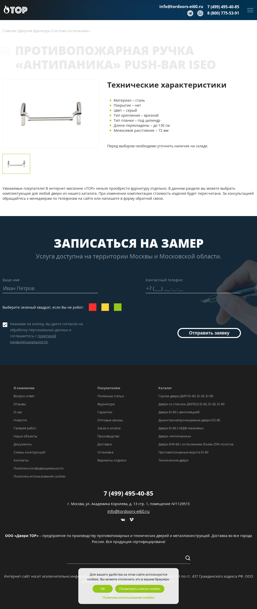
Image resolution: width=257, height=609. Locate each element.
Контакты (21, 460)
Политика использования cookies (40, 476)
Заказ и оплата (108, 428)
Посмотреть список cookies (139, 589)
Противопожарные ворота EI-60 (183, 452)
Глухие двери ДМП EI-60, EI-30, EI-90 (185, 396)
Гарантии (104, 412)
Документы (23, 444)
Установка (105, 452)
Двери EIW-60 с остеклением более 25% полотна (195, 444)
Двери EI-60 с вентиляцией (179, 412)
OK (102, 589)
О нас (18, 412)
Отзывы (20, 404)
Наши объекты (25, 436)
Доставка (104, 444)
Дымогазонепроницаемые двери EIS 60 (189, 420)
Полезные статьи (110, 396)
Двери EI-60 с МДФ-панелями (181, 428)
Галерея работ (25, 428)
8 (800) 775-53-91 (223, 13)
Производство (108, 436)
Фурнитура (106, 404)
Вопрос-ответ (24, 396)
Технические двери (173, 460)
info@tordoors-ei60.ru (181, 6)
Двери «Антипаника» (174, 436)
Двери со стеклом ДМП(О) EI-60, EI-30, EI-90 (191, 404)
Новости (20, 420)
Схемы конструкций (29, 452)
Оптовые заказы (110, 420)
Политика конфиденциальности (38, 468)
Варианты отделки (111, 460)
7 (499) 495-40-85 (223, 7)
